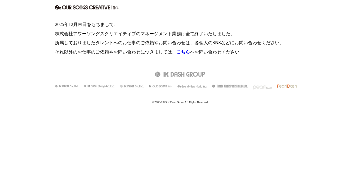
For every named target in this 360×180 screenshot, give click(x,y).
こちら (183, 52)
